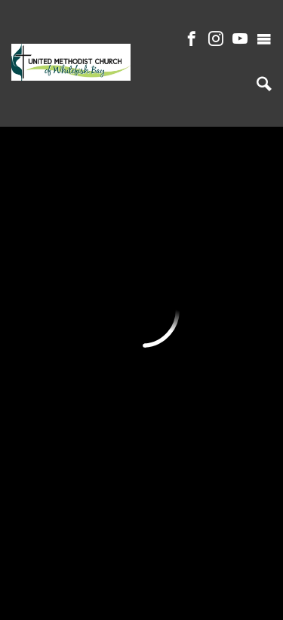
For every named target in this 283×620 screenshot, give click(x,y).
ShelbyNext (141, 592)
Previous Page (83, 164)
